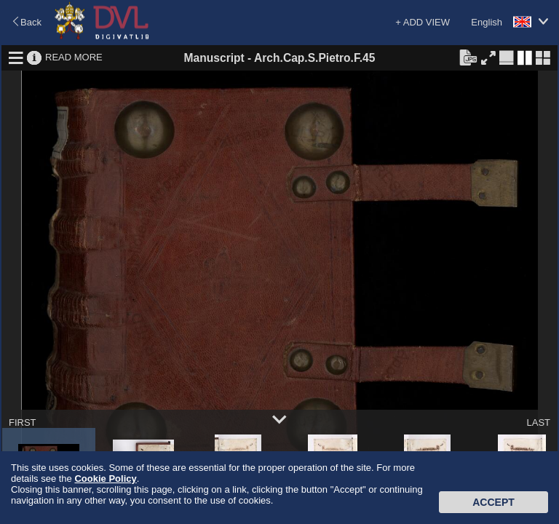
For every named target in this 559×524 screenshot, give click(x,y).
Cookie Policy (105, 478)
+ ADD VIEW (422, 22)
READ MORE (74, 57)
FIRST (22, 422)
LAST (538, 422)
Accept (493, 502)
